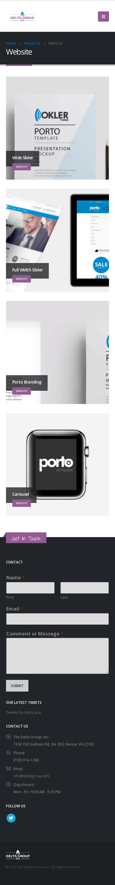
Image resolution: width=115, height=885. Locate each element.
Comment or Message (34, 634)
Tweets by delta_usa (23, 712)
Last (64, 597)
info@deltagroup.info (31, 775)
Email (14, 609)
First (10, 597)
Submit (17, 685)
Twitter (11, 818)
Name (15, 578)
